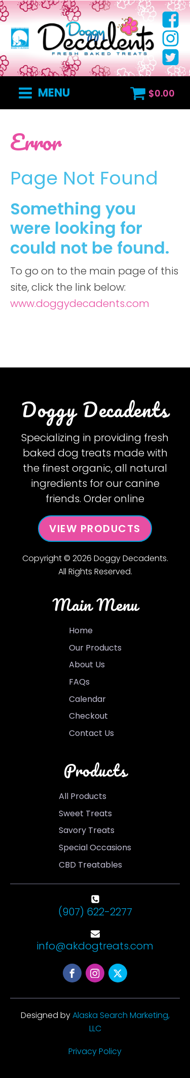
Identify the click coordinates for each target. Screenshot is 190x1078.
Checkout (88, 716)
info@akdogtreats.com (95, 946)
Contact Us (91, 733)
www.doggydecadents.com (79, 303)
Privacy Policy (95, 1051)
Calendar (87, 699)
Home (81, 630)
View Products (95, 528)
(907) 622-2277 (95, 912)
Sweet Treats (85, 813)
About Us (87, 664)
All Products (82, 796)
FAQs (79, 682)
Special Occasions (95, 847)
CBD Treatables (90, 865)
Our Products (95, 648)
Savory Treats (87, 830)
